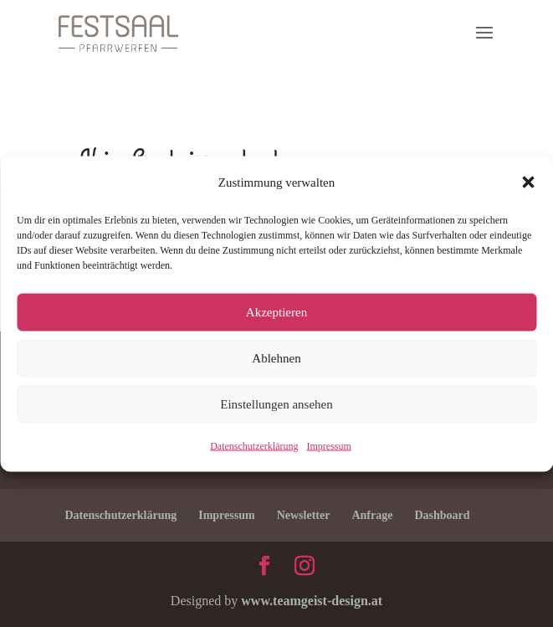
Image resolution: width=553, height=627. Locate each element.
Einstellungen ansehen (276, 404)
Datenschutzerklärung (254, 445)
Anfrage (371, 515)
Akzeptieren (276, 312)
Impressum (328, 445)
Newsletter (303, 515)
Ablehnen (276, 358)
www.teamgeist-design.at (311, 601)
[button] (528, 181)
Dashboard (441, 515)
